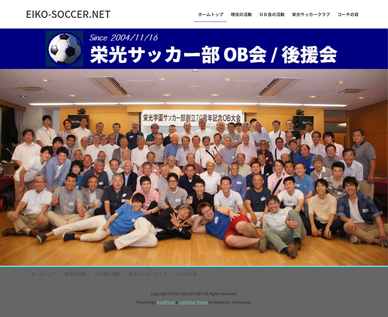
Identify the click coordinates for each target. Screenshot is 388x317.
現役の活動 (75, 274)
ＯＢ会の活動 (107, 274)
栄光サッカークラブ (148, 274)
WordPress (166, 302)
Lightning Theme (193, 302)
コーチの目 (186, 274)
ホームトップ (43, 274)
